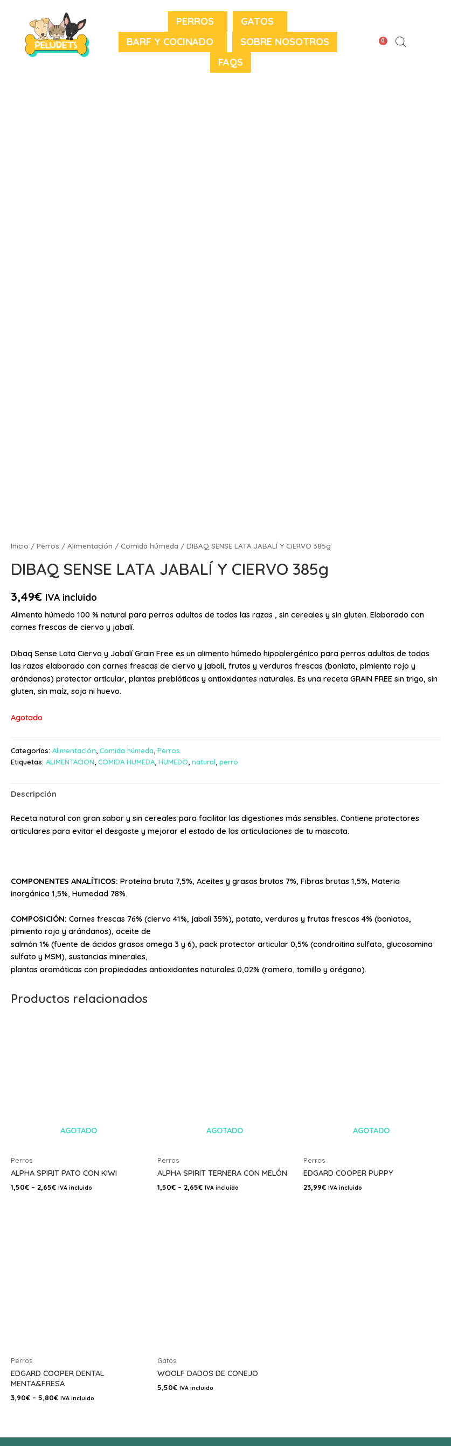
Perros (195, 21)
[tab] (34, 794)
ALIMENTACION (70, 761)
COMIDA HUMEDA (126, 761)
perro (228, 761)
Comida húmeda (149, 546)
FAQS (230, 62)
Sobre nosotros (284, 42)
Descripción (34, 794)
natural (204, 761)
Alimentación (90, 546)
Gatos (257, 21)
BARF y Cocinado (170, 42)
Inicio (20, 546)
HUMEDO (173, 761)
